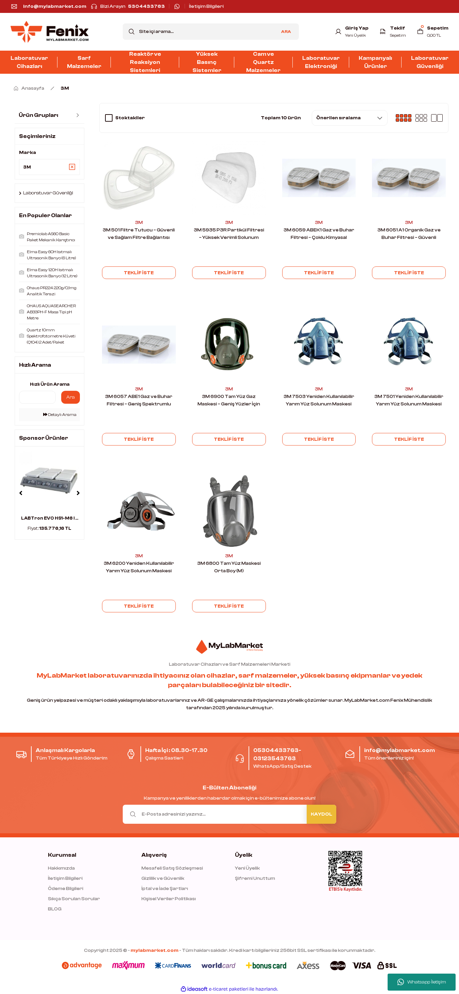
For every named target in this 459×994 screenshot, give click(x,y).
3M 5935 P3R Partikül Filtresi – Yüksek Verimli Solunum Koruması (229, 234)
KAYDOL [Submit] (321, 814)
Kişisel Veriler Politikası (168, 899)
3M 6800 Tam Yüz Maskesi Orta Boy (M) (229, 567)
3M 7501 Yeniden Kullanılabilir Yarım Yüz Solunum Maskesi (408, 400)
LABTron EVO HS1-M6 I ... (49, 519)
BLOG (55, 909)
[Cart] (432, 31)
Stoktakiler (130, 118)
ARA (286, 31)
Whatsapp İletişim (421, 982)
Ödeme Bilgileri (65, 888)
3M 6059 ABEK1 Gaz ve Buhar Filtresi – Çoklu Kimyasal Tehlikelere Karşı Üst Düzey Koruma (319, 234)
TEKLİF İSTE (138, 272)
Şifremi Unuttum (255, 878)
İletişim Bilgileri (65, 878)
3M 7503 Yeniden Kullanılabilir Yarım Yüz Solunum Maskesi (319, 400)
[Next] (78, 494)
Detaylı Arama (59, 415)
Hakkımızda (61, 868)
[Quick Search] (37, 398)
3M (65, 88)
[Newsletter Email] (229, 814)
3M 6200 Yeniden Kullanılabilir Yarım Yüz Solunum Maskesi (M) (139, 568)
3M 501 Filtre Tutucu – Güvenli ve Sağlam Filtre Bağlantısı (139, 233)
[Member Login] (350, 31)
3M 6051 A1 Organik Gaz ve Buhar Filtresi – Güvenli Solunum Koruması (409, 234)
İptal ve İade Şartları (164, 888)
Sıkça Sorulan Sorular (74, 899)
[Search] (211, 31)
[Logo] (49, 31)
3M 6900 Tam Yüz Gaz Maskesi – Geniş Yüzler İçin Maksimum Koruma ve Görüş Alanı (229, 401)
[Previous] (20, 494)
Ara (70, 398)
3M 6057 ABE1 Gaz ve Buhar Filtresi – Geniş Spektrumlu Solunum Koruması (138, 401)
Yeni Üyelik (247, 868)
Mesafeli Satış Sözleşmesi (172, 868)
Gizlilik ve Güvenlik (162, 878)
